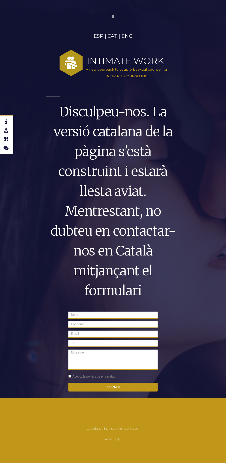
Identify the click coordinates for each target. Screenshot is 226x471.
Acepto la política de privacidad (93, 376)
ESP (98, 36)
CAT (112, 36)
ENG (127, 36)
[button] (113, 16)
